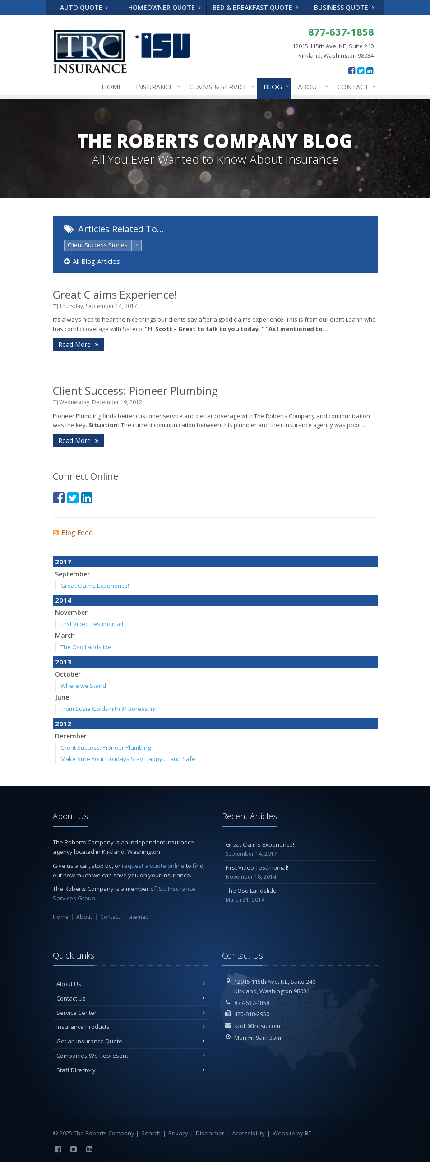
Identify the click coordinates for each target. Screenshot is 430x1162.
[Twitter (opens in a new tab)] (360, 70)
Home (112, 86)
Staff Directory (130, 1070)
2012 (63, 723)
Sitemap (138, 917)
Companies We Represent (130, 1055)
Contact (354, 87)
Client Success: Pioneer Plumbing (135, 390)
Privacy (178, 1133)
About (311, 87)
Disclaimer (210, 1133)
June (62, 697)
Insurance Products (130, 1027)
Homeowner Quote (164, 7)
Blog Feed (73, 532)
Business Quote (344, 7)
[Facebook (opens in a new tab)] (351, 70)
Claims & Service (220, 87)
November (71, 612)
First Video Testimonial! (91, 624)
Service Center (130, 1013)
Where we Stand (83, 686)
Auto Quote (84, 7)
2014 (63, 599)
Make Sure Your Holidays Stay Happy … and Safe (127, 759)
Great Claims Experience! (115, 294)
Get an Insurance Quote (130, 1041)
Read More (78, 344)
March (65, 635)
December (71, 736)
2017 (63, 561)
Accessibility (248, 1133)
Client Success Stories (98, 245)
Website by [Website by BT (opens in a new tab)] (292, 1133)
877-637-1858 (251, 1003)
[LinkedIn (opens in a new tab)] (369, 70)
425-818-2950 (251, 1014)
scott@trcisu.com (257, 1026)
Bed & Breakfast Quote (255, 7)
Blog (275, 87)
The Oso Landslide (85, 647)
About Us (130, 984)
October (68, 674)
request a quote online (153, 866)
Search (151, 1133)
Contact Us (130, 998)
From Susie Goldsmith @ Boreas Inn (109, 709)
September (72, 574)
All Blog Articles (92, 261)
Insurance (156, 87)
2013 (63, 661)
